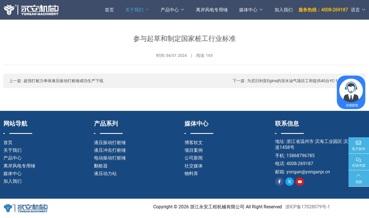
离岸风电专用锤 (212, 10)
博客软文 (193, 142)
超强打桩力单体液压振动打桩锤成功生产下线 (63, 80)
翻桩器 (101, 166)
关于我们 (134, 10)
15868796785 (300, 155)
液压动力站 (105, 173)
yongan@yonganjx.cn (308, 172)
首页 (109, 10)
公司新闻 (193, 158)
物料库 (191, 173)
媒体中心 (248, 10)
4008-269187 (299, 163)
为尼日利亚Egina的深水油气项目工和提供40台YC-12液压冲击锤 (303, 80)
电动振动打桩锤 (110, 158)
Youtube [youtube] (300, 181)
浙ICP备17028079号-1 (307, 206)
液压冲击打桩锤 (110, 150)
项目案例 (193, 150)
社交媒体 (193, 166)
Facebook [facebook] (279, 181)
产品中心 (170, 10)
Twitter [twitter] (289, 181)
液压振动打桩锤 (110, 142)
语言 (355, 10)
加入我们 (283, 10)
